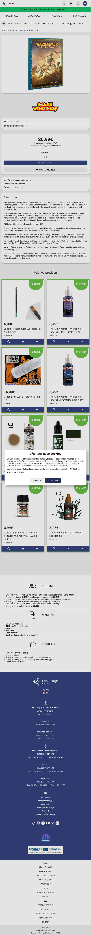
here (51, 469)
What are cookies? (16, 472)
